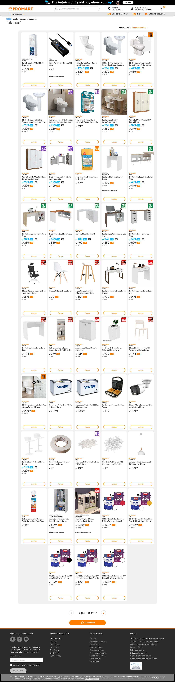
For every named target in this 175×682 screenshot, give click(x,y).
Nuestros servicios (97, 650)
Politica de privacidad (138, 653)
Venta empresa (55, 638)
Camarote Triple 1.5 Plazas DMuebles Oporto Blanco (84, 520)
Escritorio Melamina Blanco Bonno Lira (140, 292)
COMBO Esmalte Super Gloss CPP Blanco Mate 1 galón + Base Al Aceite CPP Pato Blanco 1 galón (114, 577)
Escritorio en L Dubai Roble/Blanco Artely (141, 178)
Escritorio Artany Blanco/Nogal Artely (139, 235)
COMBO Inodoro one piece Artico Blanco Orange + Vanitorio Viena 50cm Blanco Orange (140, 64)
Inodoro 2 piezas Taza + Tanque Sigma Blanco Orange (86, 64)
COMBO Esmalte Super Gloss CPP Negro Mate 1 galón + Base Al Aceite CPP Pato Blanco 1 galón (60, 577)
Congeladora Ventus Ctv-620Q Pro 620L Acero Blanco (60, 406)
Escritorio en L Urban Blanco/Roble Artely (34, 235)
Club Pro (53, 641)
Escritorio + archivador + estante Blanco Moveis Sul (60, 178)
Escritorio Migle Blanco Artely (85, 234)
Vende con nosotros (97, 656)
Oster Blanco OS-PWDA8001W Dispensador (32, 64)
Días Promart (55, 650)
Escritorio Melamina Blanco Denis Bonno (33, 349)
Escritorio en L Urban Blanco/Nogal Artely (114, 235)
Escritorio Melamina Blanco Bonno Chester (114, 292)
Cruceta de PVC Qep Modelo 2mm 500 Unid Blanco (87, 463)
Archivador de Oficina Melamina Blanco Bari (86, 349)
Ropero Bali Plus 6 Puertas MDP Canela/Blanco (140, 121)
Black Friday (54, 653)
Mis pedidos (94, 662)
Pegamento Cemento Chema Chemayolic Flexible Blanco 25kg (86, 121)
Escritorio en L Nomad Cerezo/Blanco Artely (109, 121)
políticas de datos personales (30, 665)
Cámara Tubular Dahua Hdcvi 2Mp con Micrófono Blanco (140, 406)
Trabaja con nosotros (98, 653)
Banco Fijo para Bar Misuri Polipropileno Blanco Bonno (84, 292)
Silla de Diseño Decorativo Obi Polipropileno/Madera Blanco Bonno (139, 349)
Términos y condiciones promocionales (144, 641)
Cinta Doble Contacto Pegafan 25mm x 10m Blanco (59, 463)
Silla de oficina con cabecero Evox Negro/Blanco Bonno (33, 292)
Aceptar (155, 677)
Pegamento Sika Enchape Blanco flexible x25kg (86, 178)
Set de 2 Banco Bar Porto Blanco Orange (33, 463)
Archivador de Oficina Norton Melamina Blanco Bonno (112, 349)
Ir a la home (90, 623)
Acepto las (26, 665)
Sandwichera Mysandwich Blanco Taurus (113, 406)
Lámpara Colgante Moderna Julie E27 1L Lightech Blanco (140, 463)
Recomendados (138, 28)
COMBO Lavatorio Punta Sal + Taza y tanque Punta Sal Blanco (34, 406)
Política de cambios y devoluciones (143, 644)
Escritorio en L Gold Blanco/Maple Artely (60, 235)
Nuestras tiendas (96, 647)
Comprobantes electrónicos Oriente (143, 659)
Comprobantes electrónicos (140, 656)
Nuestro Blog (55, 644)
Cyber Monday (55, 656)
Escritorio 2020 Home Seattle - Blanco (112, 178)
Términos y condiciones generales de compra (147, 638)
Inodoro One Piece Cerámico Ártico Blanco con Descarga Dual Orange (61, 121)
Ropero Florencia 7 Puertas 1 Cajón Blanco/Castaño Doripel (34, 178)
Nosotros (93, 638)
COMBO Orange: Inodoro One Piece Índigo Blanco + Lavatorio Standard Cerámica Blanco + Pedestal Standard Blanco (113, 64)
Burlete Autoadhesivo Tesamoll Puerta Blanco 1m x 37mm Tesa (33, 520)
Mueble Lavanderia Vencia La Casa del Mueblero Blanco (59, 520)
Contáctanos (95, 644)
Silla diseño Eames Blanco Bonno (60, 291)
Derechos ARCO (136, 647)
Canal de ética (95, 659)
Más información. (92, 679)
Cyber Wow (54, 647)
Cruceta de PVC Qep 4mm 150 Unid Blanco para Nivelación (112, 463)
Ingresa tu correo (15, 656)
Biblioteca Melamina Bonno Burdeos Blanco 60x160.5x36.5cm (60, 349)
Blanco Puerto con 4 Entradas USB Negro (60, 64)
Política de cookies (137, 650)
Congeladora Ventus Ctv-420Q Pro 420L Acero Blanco (87, 406)
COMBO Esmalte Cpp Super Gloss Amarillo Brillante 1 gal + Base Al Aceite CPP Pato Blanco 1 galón (140, 520)
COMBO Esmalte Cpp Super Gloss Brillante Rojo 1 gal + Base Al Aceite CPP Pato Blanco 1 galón (113, 520)
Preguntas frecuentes (98, 641)
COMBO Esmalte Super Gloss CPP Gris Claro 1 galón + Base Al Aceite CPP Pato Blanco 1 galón (87, 577)
